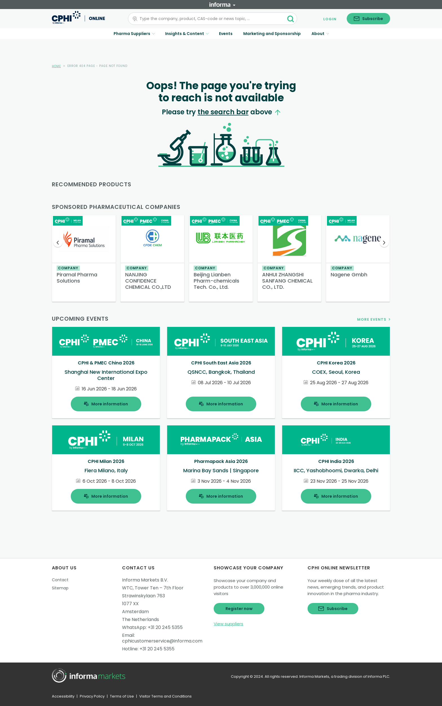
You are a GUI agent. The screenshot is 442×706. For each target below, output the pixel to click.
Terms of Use (122, 696)
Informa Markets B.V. (145, 580)
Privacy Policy (92, 696)
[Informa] (222, 4)
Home (56, 66)
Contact (60, 580)
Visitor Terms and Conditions (165, 696)
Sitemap (60, 588)
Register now (239, 608)
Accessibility (63, 696)
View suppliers (228, 624)
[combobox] (209, 18)
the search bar (223, 112)
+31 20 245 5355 (165, 627)
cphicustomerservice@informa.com (162, 641)
